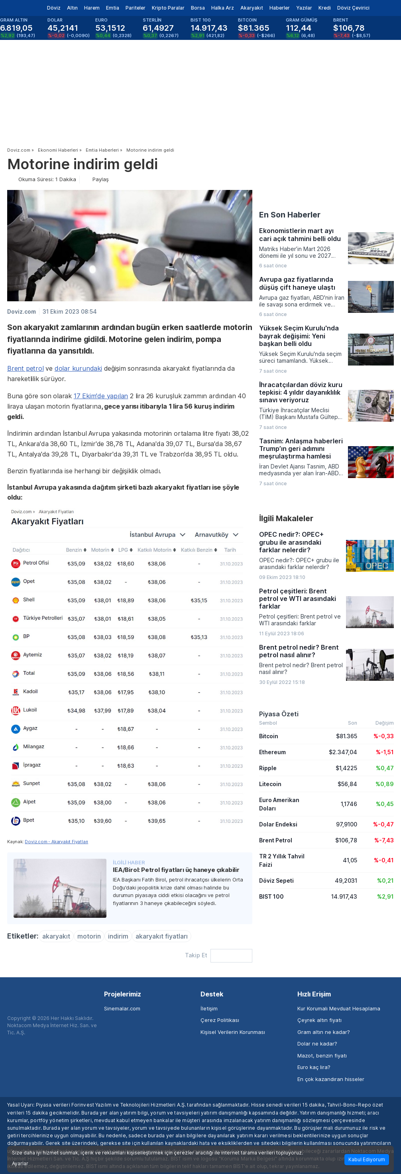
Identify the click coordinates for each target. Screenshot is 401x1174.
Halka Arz (222, 8)
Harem (92, 8)
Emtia (112, 8)
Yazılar (304, 8)
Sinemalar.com (122, 1008)
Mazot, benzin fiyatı (322, 1055)
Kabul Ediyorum (366, 1159)
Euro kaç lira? (313, 1067)
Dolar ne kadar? (317, 1043)
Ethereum (272, 752)
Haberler (279, 8)
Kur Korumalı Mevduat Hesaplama (338, 1008)
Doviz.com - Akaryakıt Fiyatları (56, 841)
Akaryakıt (251, 8)
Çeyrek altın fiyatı (319, 1020)
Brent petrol (25, 368)
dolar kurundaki (78, 368)
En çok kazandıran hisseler (330, 1079)
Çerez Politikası (219, 1020)
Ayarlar (20, 1163)
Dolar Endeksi (278, 824)
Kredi (324, 8)
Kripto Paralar (168, 8)
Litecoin (270, 784)
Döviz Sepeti (276, 880)
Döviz (54, 8)
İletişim (209, 1008)
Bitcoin (268, 736)
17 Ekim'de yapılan (101, 396)
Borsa (198, 8)
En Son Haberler (289, 214)
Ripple (268, 768)
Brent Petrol (275, 840)
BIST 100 (271, 896)
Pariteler (135, 8)
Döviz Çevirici (353, 8)
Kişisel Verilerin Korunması (232, 1032)
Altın (72, 8)
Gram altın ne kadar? (323, 1032)
